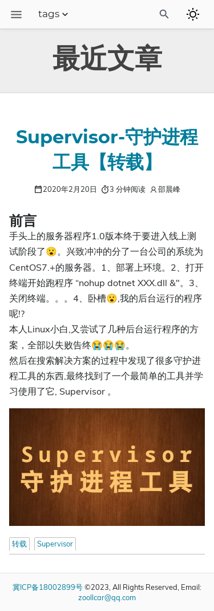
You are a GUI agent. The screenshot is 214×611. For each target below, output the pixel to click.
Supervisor (55, 543)
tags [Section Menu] (54, 14)
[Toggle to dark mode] (193, 14)
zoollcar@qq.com (107, 597)
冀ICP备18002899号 (48, 587)
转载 (19, 543)
